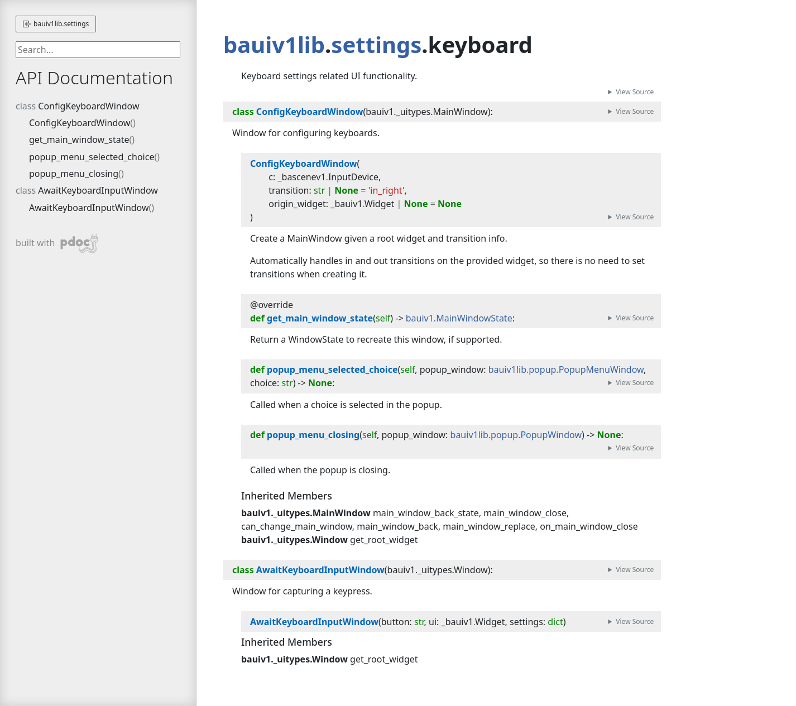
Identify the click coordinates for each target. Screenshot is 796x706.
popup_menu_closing (73, 173)
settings (376, 44)
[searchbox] (98, 49)
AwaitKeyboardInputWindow (98, 190)
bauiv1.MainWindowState (459, 318)
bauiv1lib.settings (56, 23)
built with (57, 243)
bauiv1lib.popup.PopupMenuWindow (566, 369)
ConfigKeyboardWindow (88, 106)
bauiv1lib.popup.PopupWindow (516, 435)
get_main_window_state (79, 139)
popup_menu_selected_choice (91, 157)
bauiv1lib (274, 44)
